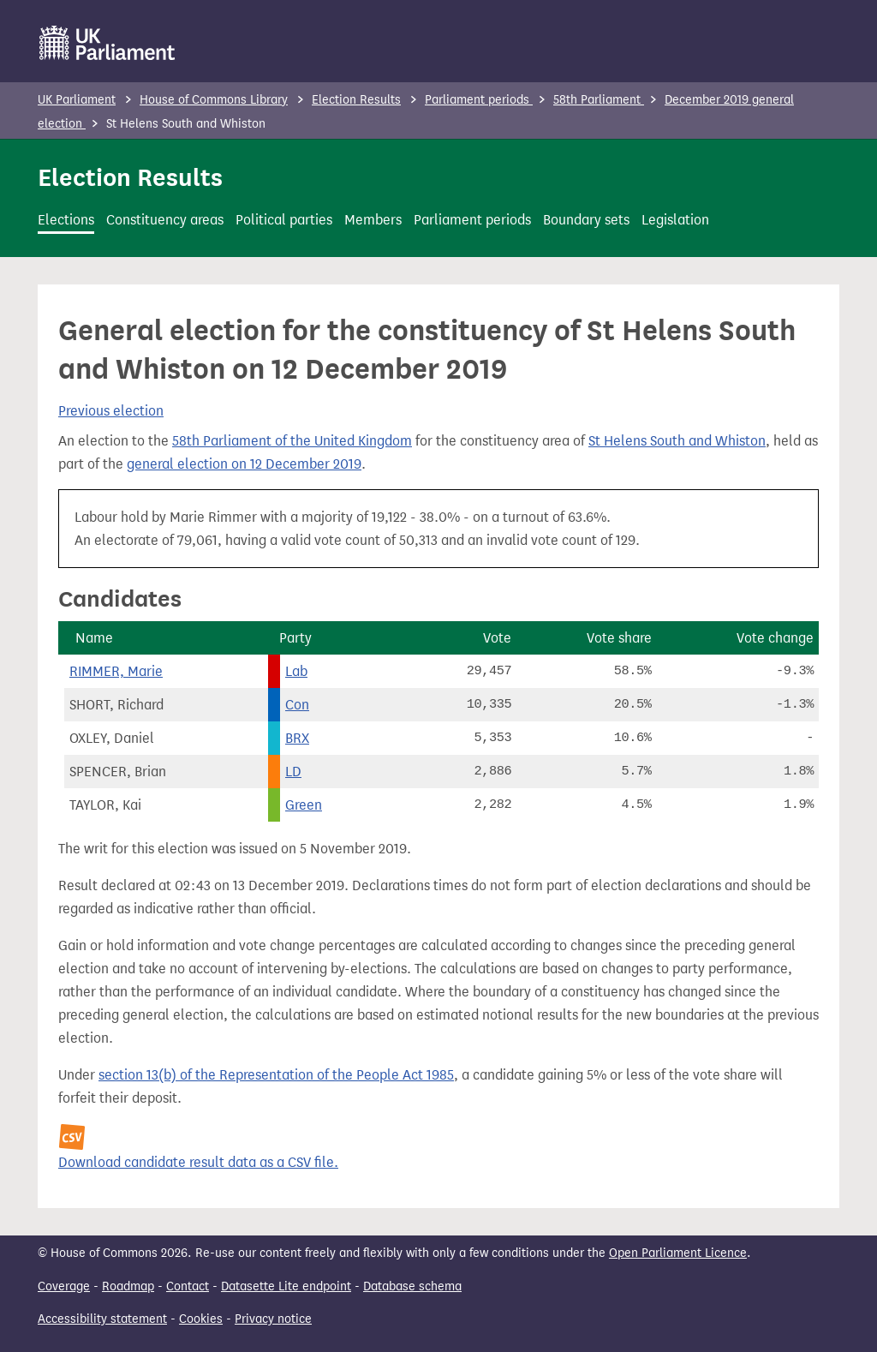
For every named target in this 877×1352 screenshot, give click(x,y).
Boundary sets (586, 220)
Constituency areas (165, 220)
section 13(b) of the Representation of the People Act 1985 (276, 1075)
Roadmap (128, 1286)
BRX (297, 738)
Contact (187, 1286)
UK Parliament (77, 100)
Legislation (675, 220)
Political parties (284, 220)
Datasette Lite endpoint (286, 1286)
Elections (66, 220)
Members (373, 220)
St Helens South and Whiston (677, 441)
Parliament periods (479, 100)
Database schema (412, 1286)
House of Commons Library (214, 100)
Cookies (201, 1319)
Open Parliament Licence (678, 1253)
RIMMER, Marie (116, 671)
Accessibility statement (102, 1319)
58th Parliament (598, 100)
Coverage (64, 1286)
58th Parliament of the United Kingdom (292, 441)
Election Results (356, 100)
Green (303, 805)
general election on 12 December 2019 (244, 464)
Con (297, 705)
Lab (296, 671)
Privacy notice (273, 1319)
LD (293, 771)
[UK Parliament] (107, 43)
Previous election (111, 411)
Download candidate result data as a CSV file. (198, 1162)
